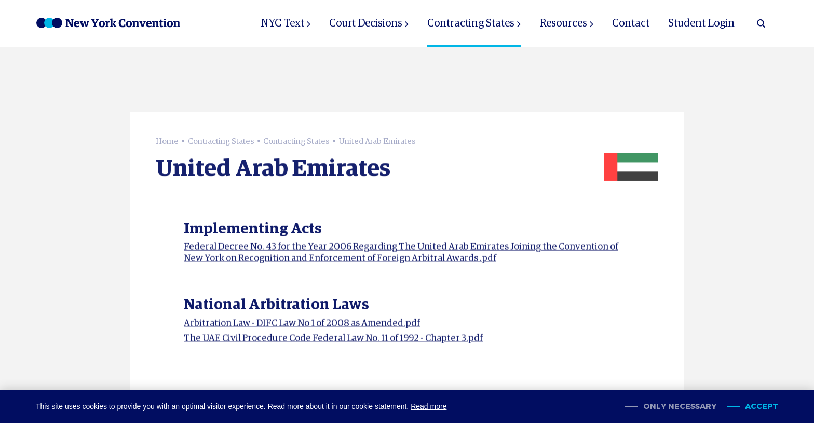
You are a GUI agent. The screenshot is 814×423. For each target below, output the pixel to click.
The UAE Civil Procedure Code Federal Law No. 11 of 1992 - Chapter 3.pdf (333, 341)
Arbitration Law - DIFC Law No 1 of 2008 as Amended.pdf (302, 326)
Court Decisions (365, 23)
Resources (563, 23)
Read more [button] (428, 406)
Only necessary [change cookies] (679, 406)
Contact (630, 23)
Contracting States (470, 23)
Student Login (701, 23)
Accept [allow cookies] (761, 406)
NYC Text (282, 23)
